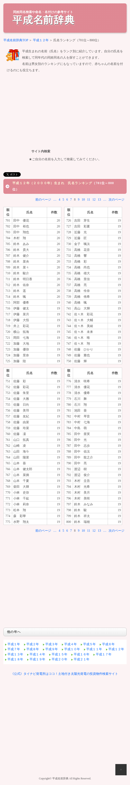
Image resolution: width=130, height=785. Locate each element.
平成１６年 (81, 654)
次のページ (116, 199)
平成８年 (32, 649)
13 (99, 199)
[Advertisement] (65, 110)
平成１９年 (37, 659)
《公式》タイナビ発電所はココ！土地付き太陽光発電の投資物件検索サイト (64, 673)
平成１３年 (15, 654)
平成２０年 (59, 659)
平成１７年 (104, 654)
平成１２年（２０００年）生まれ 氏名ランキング (52, 183)
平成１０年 (72, 649)
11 (88, 199)
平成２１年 (81, 659)
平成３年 (51, 644)
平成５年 (89, 644)
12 (94, 199)
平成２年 (32, 644)
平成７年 (13, 649)
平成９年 (51, 649)
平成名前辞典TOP (15, 40)
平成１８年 (15, 659)
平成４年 (70, 644)
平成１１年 (94, 649)
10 (83, 199)
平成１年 (13, 644)
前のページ (43, 199)
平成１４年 (37, 654)
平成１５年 (59, 654)
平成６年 (108, 644)
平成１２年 (41, 40)
